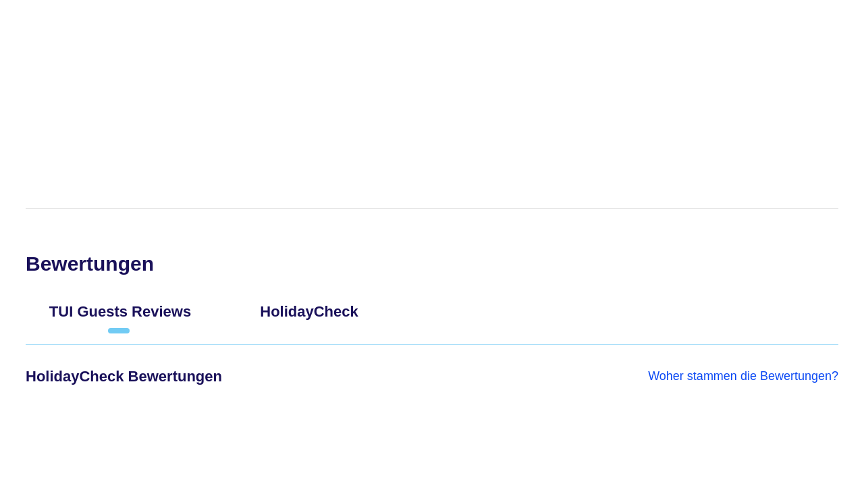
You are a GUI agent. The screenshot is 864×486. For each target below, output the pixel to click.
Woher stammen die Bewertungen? (743, 376)
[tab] (120, 317)
